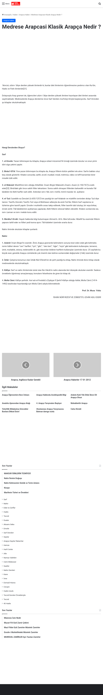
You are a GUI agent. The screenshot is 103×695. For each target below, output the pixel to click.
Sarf (5, 499)
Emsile (6, 528)
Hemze (6, 545)
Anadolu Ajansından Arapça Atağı (16, 403)
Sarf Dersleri (9, 533)
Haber (15, 15)
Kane (6, 574)
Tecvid (6, 516)
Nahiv (6, 503)
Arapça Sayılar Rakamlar (13, 541)
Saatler (6, 566)
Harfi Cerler (8, 549)
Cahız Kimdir (76, 409)
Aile (5, 553)
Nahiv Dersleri (9, 570)
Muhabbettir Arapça (79, 403)
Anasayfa (6, 15)
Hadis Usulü (8, 591)
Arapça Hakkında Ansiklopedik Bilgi (51, 395)
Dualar (6, 520)
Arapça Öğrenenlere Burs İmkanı (15, 395)
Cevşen (7, 587)
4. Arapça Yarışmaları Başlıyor (49, 403)
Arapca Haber (24, 15)
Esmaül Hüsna (9, 583)
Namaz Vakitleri (10, 558)
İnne (5, 578)
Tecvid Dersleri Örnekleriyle (15, 595)
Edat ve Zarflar (9, 508)
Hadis (6, 512)
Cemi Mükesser (10, 562)
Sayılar (6, 537)
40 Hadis (7, 603)
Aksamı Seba (9, 524)
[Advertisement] (51, 54)
